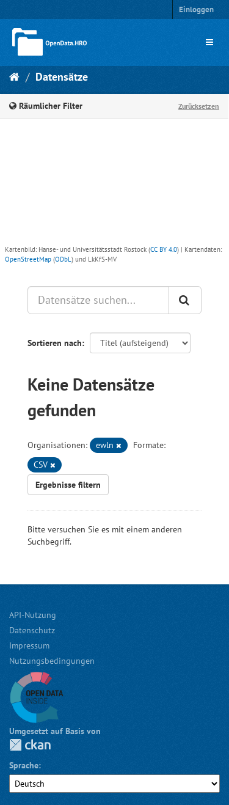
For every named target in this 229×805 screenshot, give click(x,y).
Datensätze (61, 77)
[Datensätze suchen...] (98, 300)
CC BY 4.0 (163, 249)
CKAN (30, 744)
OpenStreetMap (28, 259)
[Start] (14, 77)
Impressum (29, 645)
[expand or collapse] (209, 42)
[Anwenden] (185, 300)
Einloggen (196, 9)
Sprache (23, 765)
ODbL (63, 259)
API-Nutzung (32, 614)
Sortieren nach (54, 342)
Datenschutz (32, 630)
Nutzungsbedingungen (52, 660)
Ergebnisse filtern (68, 484)
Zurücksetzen (198, 106)
